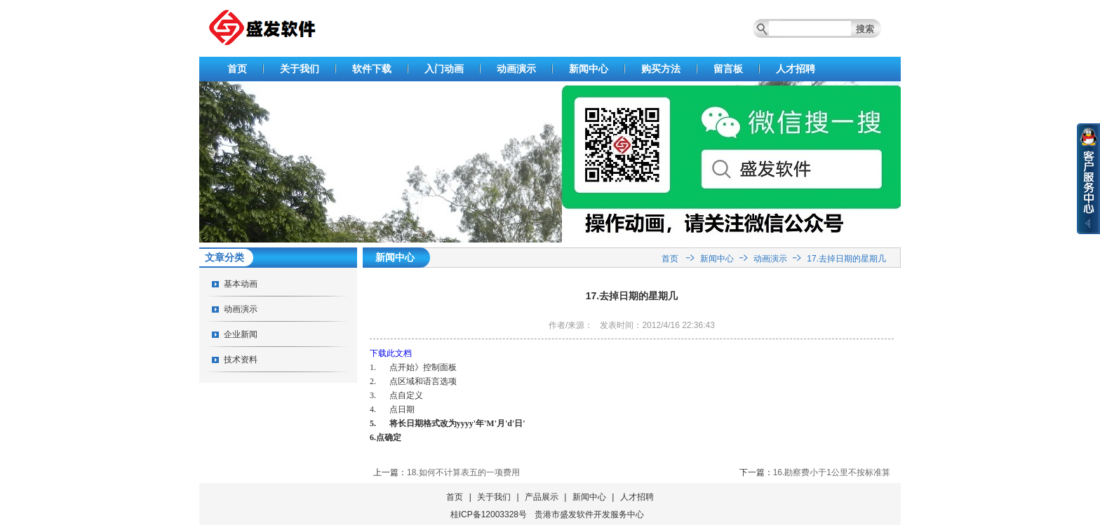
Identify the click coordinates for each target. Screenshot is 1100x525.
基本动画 (240, 284)
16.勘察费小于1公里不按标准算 (831, 472)
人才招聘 (795, 68)
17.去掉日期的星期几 (846, 259)
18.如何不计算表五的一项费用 (463, 472)
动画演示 (516, 68)
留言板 (728, 68)
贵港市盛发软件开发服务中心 (589, 514)
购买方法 (660, 68)
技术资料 (240, 359)
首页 (237, 68)
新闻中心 (588, 68)
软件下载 (371, 68)
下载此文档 (391, 353)
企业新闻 (240, 334)
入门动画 (444, 68)
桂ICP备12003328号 (488, 514)
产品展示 (541, 497)
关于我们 (299, 68)
